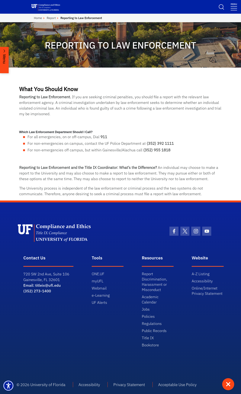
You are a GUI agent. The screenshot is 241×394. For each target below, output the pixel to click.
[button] (120, 132)
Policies (148, 316)
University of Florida (47, 384)
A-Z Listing (201, 273)
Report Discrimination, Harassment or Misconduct (154, 281)
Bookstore (150, 345)
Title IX (148, 337)
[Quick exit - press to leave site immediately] (228, 384)
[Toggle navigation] (234, 6)
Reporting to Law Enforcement (81, 18)
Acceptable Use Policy (177, 384)
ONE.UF (98, 273)
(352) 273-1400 (37, 290)
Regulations (152, 323)
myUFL (97, 280)
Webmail (99, 288)
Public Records (154, 330)
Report (51, 18)
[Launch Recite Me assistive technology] (8, 385)
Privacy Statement (129, 384)
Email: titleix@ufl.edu (42, 285)
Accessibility (202, 280)
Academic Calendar (150, 299)
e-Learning (101, 295)
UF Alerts (99, 302)
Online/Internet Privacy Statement (207, 291)
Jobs (146, 309)
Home (38, 18)
